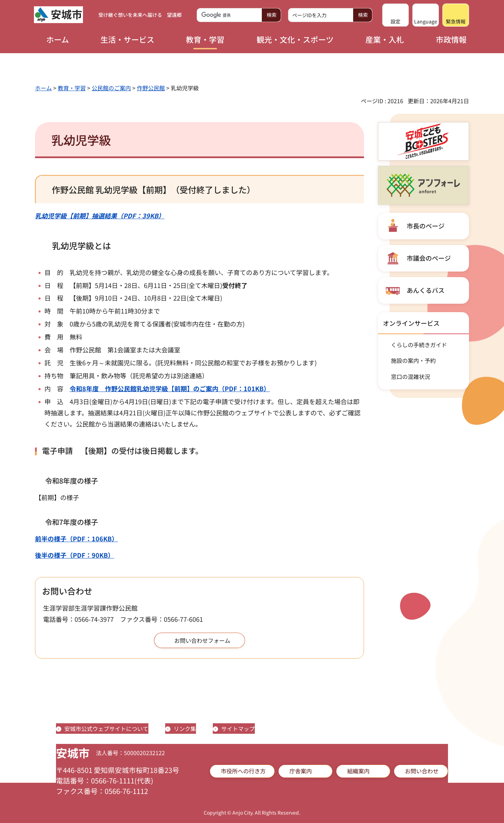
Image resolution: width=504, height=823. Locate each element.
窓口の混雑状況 (410, 376)
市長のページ (425, 225)
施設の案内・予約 (413, 360)
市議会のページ (429, 257)
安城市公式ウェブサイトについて (106, 728)
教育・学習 (72, 88)
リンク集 (185, 728)
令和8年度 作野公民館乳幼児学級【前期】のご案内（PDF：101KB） (170, 388)
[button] (395, 15)
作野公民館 (151, 88)
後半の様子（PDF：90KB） (74, 555)
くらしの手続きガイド (419, 344)
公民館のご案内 (111, 88)
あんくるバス (425, 290)
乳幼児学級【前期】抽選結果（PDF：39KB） (99, 215)
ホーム (43, 88)
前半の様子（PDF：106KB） (76, 538)
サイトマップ (238, 728)
